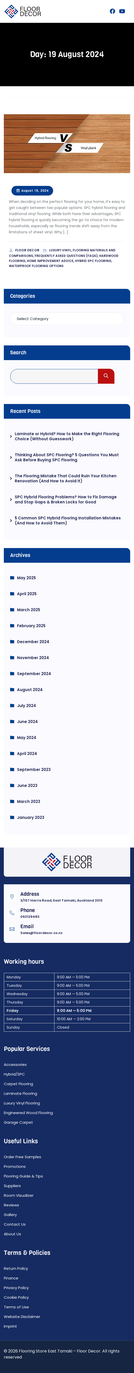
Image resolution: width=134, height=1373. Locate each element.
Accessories (15, 1064)
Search (18, 352)
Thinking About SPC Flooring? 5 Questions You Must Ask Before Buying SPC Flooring (67, 457)
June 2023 (27, 785)
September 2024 (34, 673)
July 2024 (26, 705)
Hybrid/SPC (14, 1074)
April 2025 (27, 593)
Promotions (15, 1166)
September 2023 (34, 769)
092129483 (29, 916)
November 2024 (33, 657)
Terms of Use (16, 1307)
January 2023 (30, 817)
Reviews (11, 1205)
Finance (11, 1278)
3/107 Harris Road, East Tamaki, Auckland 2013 (61, 900)
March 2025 (28, 609)
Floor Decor (27, 250)
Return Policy (16, 1268)
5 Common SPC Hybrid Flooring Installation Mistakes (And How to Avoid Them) (68, 520)
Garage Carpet (18, 1122)
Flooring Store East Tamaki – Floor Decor (59, 1351)
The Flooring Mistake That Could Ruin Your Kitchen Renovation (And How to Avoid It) (65, 478)
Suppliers (12, 1185)
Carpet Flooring (18, 1083)
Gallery (10, 1214)
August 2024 (30, 689)
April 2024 (27, 753)
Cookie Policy (16, 1297)
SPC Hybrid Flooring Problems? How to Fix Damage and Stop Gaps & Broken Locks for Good (66, 499)
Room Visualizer (19, 1195)
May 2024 (26, 737)
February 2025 (31, 625)
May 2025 (26, 577)
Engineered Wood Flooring (28, 1112)
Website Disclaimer (22, 1316)
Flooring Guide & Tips (23, 1176)
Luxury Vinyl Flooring (22, 1103)
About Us (12, 1234)
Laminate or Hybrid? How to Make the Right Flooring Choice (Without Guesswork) (67, 436)
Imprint (10, 1326)
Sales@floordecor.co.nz (41, 932)
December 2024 (33, 641)
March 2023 (28, 801)
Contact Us (15, 1224)
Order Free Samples (22, 1156)
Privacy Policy (16, 1287)
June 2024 (27, 721)
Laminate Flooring (20, 1093)
